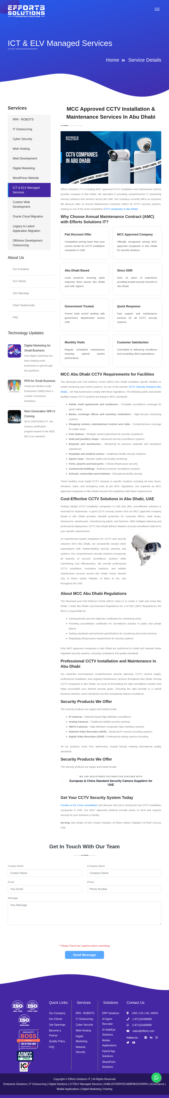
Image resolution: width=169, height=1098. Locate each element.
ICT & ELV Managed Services (26, 190)
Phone (90, 882)
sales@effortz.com (143, 1031)
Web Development (25, 158)
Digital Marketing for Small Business (37, 348)
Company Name (96, 866)
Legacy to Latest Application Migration (26, 228)
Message (13, 898)
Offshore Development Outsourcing (27, 243)
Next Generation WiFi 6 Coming (39, 414)
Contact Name (16, 866)
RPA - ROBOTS (23, 119)
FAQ (15, 317)
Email (11, 882)
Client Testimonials (24, 305)
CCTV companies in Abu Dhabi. (120, 209)
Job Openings (21, 293)
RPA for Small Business (39, 381)
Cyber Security (22, 139)
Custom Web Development (21, 204)
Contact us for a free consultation (79, 805)
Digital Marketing (24, 168)
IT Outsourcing (22, 129)
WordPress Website (26, 178)
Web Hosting (21, 148)
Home (112, 60)
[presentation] (85, 933)
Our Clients (19, 281)
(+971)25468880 (142, 1019)
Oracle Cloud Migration (28, 216)
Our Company (21, 269)
